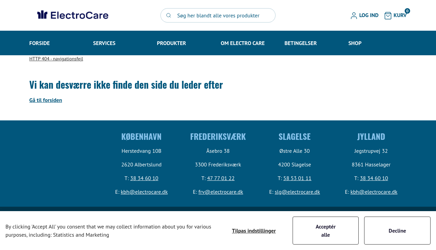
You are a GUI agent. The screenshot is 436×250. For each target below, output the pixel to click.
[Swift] (71, 15)
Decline (397, 230)
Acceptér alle (326, 230)
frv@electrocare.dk (221, 191)
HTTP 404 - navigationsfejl (56, 59)
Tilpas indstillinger (254, 230)
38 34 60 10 (144, 178)
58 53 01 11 (297, 178)
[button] (364, 15)
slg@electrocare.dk (297, 191)
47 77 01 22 (221, 178)
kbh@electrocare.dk (144, 191)
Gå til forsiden (45, 100)
